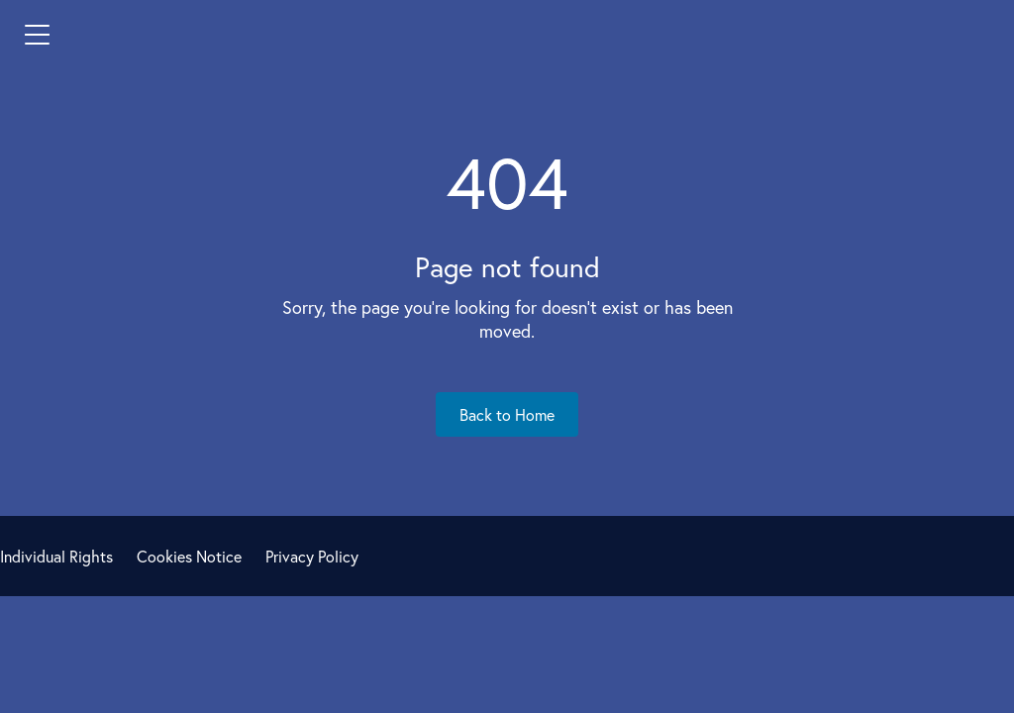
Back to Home (507, 414)
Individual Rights (56, 556)
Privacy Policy (311, 556)
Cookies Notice (189, 556)
